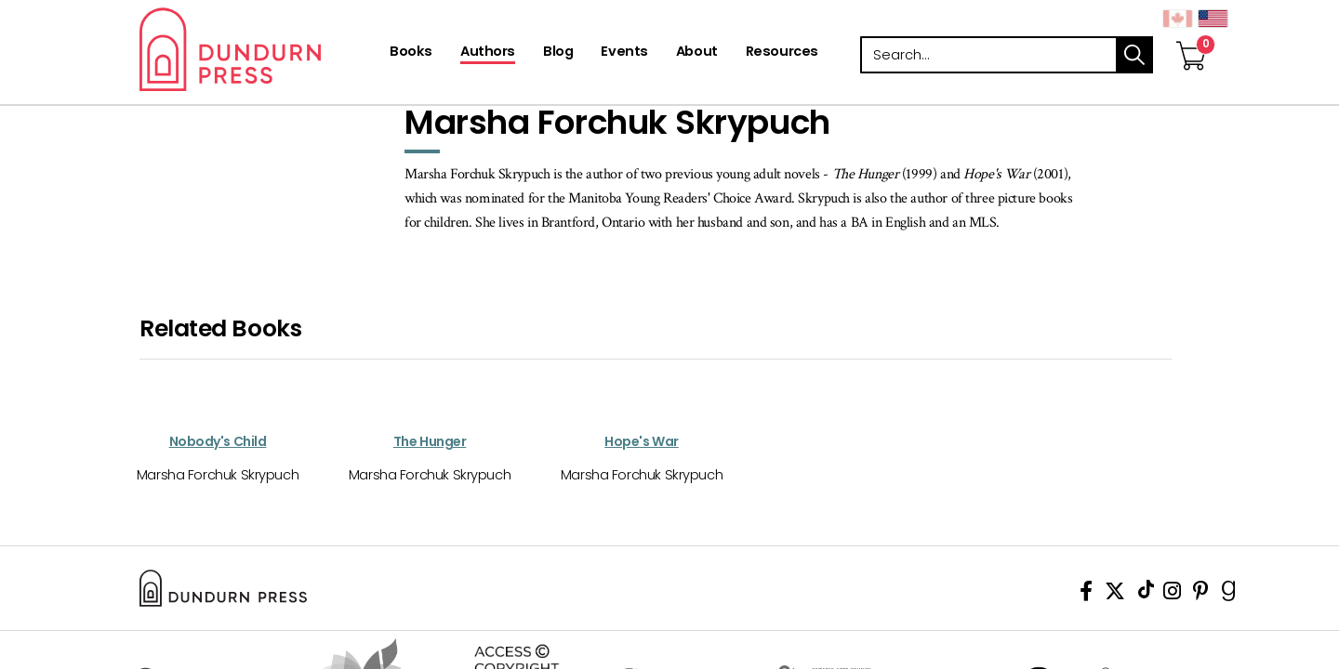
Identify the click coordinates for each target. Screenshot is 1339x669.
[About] (697, 53)
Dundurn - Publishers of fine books (262, 49)
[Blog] (558, 53)
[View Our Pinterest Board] (1200, 594)
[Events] (624, 53)
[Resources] (782, 53)
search (1134, 54)
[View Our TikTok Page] (1146, 594)
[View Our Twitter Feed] (1115, 594)
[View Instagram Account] (1172, 594)
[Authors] (487, 53)
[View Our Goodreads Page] (1228, 594)
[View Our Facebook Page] (1086, 594)
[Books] (411, 53)
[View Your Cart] (1191, 36)
